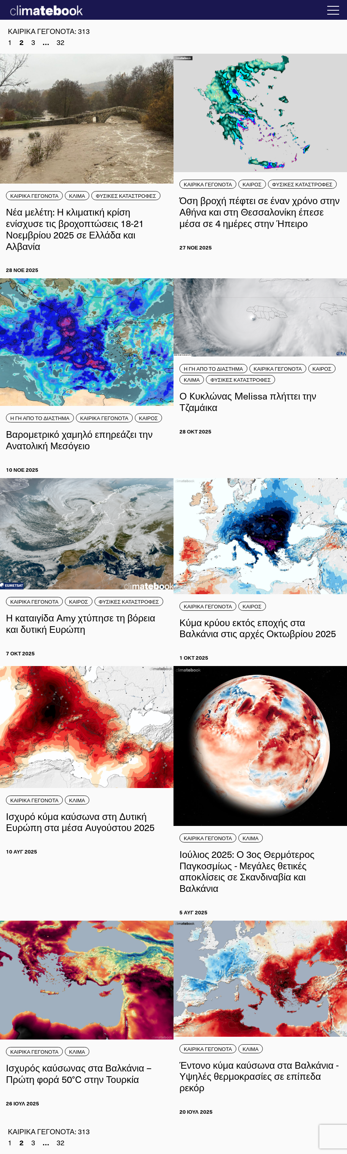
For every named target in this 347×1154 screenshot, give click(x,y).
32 (60, 42)
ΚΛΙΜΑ (77, 195)
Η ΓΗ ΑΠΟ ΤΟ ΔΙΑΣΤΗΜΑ (40, 418)
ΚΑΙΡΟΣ (252, 184)
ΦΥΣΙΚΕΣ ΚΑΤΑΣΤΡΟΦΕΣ (126, 195)
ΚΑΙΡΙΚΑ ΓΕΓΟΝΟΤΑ (34, 195)
